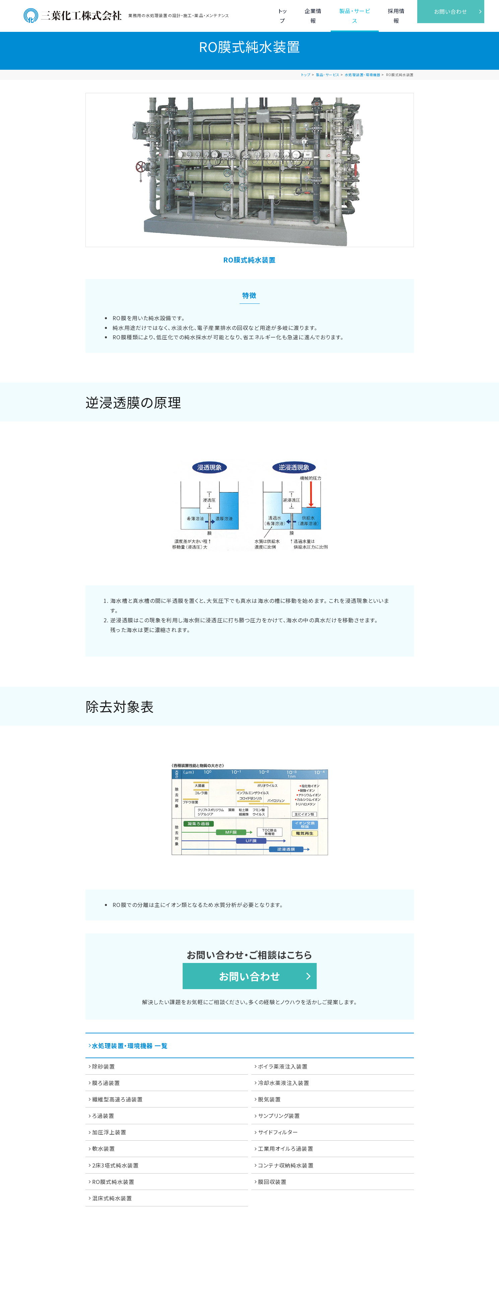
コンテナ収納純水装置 (286, 1165)
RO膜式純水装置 (113, 1182)
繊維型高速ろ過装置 (117, 1099)
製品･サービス (327, 74)
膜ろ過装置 (106, 1083)
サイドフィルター (278, 1132)
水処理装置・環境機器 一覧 (130, 1045)
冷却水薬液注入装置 (284, 1083)
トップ (277, 11)
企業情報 (309, 11)
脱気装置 (269, 1099)
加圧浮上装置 (109, 1132)
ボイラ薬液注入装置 (283, 1066)
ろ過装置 (103, 1116)
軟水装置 (103, 1148)
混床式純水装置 (112, 1198)
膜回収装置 (272, 1182)
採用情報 (395, 11)
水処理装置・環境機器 (362, 74)
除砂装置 (103, 1066)
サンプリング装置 (279, 1116)
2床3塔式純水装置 (115, 1165)
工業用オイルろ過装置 (285, 1148)
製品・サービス (352, 11)
